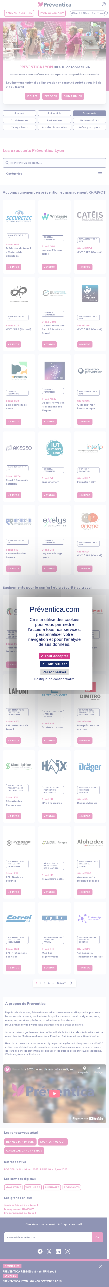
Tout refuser (54, 664)
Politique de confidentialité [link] (54, 679)
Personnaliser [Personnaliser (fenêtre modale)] (54, 672)
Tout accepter (54, 656)
